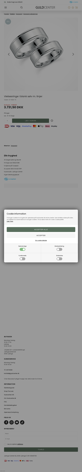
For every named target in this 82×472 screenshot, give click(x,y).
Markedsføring (59, 248)
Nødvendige (22, 248)
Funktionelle (22, 257)
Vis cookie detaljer (41, 240)
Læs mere (10, 221)
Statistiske (59, 257)
